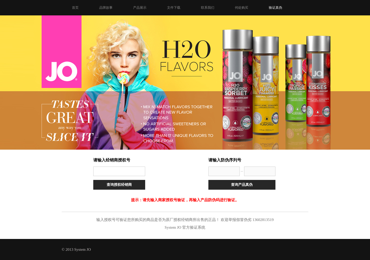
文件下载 (173, 7)
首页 (75, 7)
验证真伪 (275, 7)
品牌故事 (106, 7)
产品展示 (139, 7)
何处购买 (241, 7)
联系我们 (207, 7)
